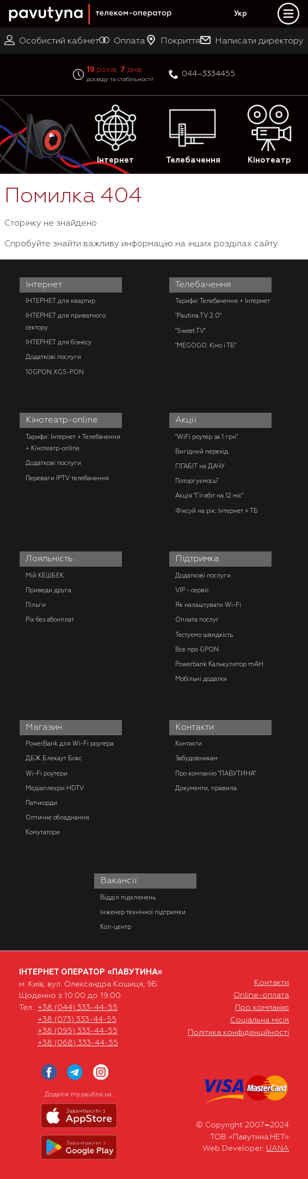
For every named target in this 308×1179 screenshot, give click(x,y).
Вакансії (118, 880)
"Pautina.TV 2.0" (198, 315)
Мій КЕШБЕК (45, 575)
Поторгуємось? (196, 481)
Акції (185, 419)
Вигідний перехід (201, 451)
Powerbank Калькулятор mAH (219, 664)
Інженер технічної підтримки (143, 912)
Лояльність (49, 558)
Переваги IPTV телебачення (67, 478)
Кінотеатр (269, 134)
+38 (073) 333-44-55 (77, 1019)
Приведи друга (48, 590)
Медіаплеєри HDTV (55, 788)
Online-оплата (261, 995)
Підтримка (197, 558)
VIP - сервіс (192, 590)
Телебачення (193, 134)
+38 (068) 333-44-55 (78, 1042)
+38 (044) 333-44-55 (78, 1007)
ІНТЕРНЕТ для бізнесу (58, 342)
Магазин (44, 727)
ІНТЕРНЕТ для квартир (60, 301)
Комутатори (43, 832)
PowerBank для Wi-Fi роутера (70, 743)
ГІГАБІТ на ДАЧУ (200, 466)
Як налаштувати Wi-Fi (208, 605)
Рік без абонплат (50, 619)
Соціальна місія (259, 1020)
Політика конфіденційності (238, 1032)
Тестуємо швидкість (204, 634)
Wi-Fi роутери (46, 773)
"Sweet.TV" (190, 330)
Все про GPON (197, 649)
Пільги (36, 605)
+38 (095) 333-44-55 (78, 1030)
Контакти (194, 727)
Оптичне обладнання (57, 817)
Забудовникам (196, 758)
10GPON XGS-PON (55, 372)
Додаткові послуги (53, 357)
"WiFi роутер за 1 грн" (206, 436)
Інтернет (115, 134)
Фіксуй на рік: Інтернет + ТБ (216, 510)
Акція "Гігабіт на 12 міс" (209, 495)
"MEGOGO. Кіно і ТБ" (205, 345)
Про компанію (262, 1007)
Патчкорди (41, 802)
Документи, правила (206, 788)
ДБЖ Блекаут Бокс (54, 758)
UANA (277, 1148)
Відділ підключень (128, 897)
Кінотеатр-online (62, 419)
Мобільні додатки (201, 678)
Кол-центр (115, 926)
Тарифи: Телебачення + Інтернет (222, 301)
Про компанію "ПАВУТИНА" (215, 773)
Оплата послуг (197, 619)
